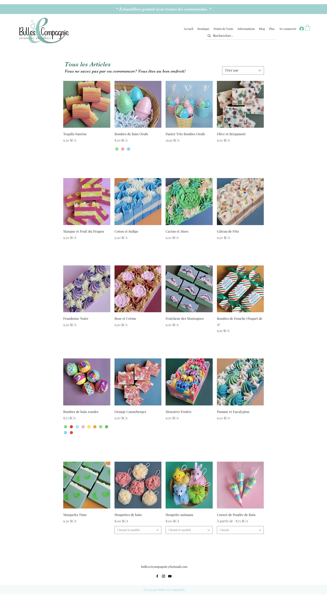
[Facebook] (157, 576)
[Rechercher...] (240, 36)
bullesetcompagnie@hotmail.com (164, 566)
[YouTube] (170, 576)
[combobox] (138, 530)
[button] (203, 29)
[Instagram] (163, 576)
